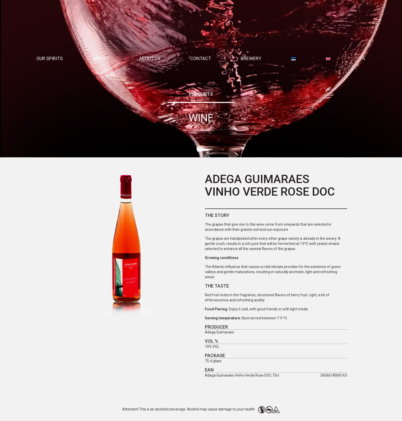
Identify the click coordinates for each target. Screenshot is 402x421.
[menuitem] (293, 58)
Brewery (251, 58)
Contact (200, 58)
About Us (149, 58)
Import (101, 58)
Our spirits (49, 58)
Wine (201, 118)
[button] (363, 58)
